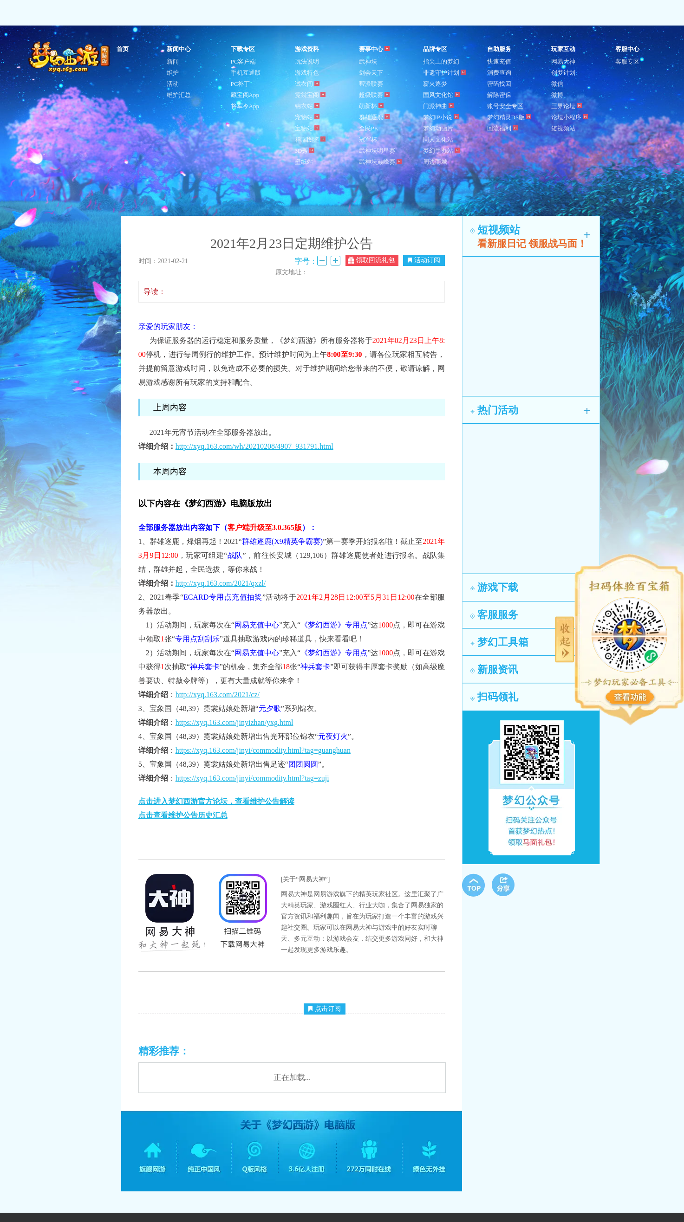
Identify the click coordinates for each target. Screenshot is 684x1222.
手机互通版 (246, 72)
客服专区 (627, 61)
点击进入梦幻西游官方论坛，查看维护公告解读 (216, 801)
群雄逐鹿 (374, 117)
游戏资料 (307, 48)
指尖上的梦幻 (441, 61)
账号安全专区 (505, 106)
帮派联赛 (371, 83)
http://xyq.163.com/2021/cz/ (218, 694)
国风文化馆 (441, 94)
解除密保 (499, 94)
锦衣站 (307, 106)
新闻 (173, 61)
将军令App (245, 106)
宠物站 (307, 117)
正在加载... (292, 1077)
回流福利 (502, 128)
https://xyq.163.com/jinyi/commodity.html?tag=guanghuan (263, 750)
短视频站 (563, 128)
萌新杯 (371, 106)
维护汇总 (179, 94)
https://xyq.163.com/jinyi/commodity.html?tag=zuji (252, 778)
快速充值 (499, 61)
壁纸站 (304, 161)
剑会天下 (371, 72)
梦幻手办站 (441, 150)
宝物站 (307, 128)
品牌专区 (435, 48)
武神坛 (368, 61)
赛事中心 (374, 48)
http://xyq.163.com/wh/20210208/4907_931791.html (254, 446)
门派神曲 (438, 106)
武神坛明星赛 (377, 150)
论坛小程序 (569, 117)
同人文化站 (438, 139)
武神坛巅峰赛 (380, 161)
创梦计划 (563, 72)
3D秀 (305, 150)
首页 (123, 48)
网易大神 (563, 61)
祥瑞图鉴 (310, 139)
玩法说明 (307, 61)
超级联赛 (374, 94)
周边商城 (435, 161)
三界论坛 (566, 106)
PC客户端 (243, 61)
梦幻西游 (70, 57)
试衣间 (307, 83)
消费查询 (499, 72)
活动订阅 (424, 260)
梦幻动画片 (438, 128)
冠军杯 (368, 139)
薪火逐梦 (435, 83)
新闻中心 (179, 48)
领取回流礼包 (371, 260)
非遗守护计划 (444, 72)
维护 (173, 72)
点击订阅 (324, 1008)
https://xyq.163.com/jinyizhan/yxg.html (234, 722)
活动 (173, 83)
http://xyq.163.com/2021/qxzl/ (221, 583)
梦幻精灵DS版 (509, 117)
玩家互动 (563, 48)
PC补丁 (240, 83)
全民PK (369, 128)
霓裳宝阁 (310, 94)
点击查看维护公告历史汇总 (183, 815)
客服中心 (627, 48)
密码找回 (499, 83)
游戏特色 (307, 72)
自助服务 (499, 48)
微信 (557, 83)
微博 (557, 94)
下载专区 (243, 48)
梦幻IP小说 (441, 117)
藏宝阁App (245, 94)
